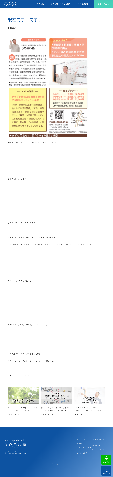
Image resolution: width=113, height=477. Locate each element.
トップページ (81, 439)
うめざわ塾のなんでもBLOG (99, 441)
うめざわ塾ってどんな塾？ (60, 4)
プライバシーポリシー (99, 449)
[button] (103, 4)
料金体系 (40, 4)
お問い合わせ (96, 445)
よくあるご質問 (82, 4)
